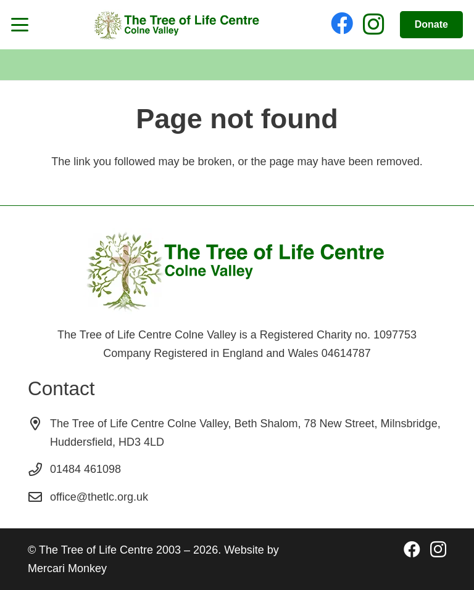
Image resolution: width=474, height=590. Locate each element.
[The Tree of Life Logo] (176, 24)
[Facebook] (342, 23)
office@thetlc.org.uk (99, 497)
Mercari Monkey (67, 568)
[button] (20, 24)
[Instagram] (374, 24)
